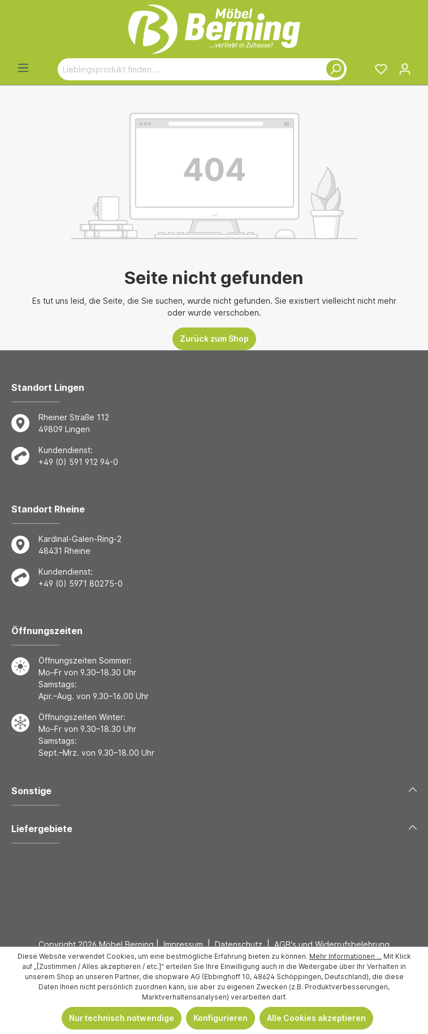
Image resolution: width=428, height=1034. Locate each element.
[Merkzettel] (381, 69)
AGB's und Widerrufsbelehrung (332, 944)
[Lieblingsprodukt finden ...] (189, 69)
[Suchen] (333, 69)
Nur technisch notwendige (121, 1018)
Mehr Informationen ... (345, 956)
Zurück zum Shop (214, 338)
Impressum (183, 944)
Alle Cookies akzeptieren (316, 1018)
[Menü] (23, 67)
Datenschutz (238, 944)
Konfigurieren (220, 1018)
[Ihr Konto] (405, 69)
